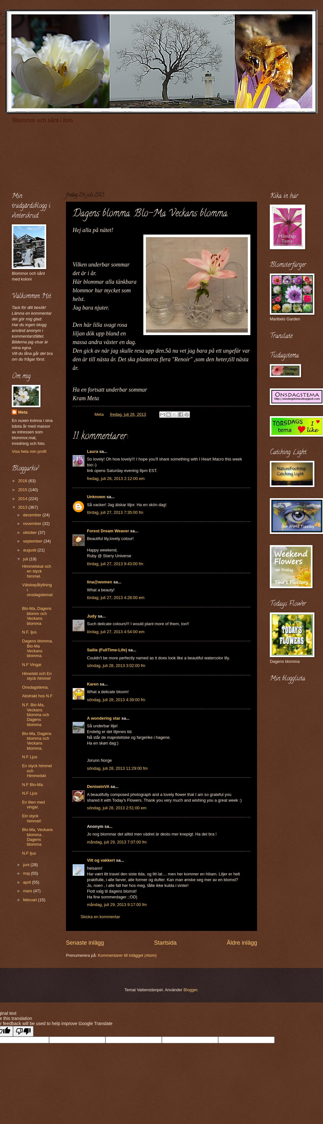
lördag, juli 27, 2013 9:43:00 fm (115, 563)
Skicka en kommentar (100, 916)
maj (27, 873)
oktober (30, 532)
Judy (92, 616)
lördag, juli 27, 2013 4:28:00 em (115, 597)
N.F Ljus (29, 756)
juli (26, 559)
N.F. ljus (29, 632)
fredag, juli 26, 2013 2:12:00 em (116, 478)
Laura (92, 451)
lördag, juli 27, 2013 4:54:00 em (115, 631)
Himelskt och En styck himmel (37, 676)
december (32, 515)
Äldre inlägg (242, 943)
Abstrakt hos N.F (37, 695)
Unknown (96, 496)
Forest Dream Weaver (108, 530)
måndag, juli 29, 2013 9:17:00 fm (117, 904)
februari (30, 899)
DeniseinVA (98, 786)
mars (28, 890)
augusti (30, 550)
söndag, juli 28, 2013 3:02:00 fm (116, 665)
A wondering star (103, 718)
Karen (93, 684)
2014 (23, 498)
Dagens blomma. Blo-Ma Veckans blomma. (37, 648)
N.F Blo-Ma (32, 784)
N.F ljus (29, 853)
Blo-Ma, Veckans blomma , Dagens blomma (37, 837)
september (33, 541)
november (32, 523)
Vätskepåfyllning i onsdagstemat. (37, 592)
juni (27, 864)
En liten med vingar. (33, 804)
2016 (23, 480)
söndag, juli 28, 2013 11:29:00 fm (117, 768)
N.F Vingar (31, 664)
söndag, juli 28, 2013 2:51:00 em (117, 808)
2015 (23, 489)
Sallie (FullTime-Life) (107, 650)
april (27, 882)
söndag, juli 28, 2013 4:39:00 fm (116, 699)
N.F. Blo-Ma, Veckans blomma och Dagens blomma (35, 714)
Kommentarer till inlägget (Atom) (127, 955)
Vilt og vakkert (101, 860)
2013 (23, 507)
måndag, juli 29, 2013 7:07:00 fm (117, 842)
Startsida (165, 943)
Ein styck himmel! (31, 818)
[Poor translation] (23, 1031)
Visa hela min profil (29, 451)
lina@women (99, 582)
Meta (22, 412)
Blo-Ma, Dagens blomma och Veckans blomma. (36, 741)
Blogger (190, 989)
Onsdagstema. (35, 687)
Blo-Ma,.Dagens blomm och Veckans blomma (36, 616)
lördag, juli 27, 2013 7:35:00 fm (115, 512)
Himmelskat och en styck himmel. (36, 571)
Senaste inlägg (85, 943)
